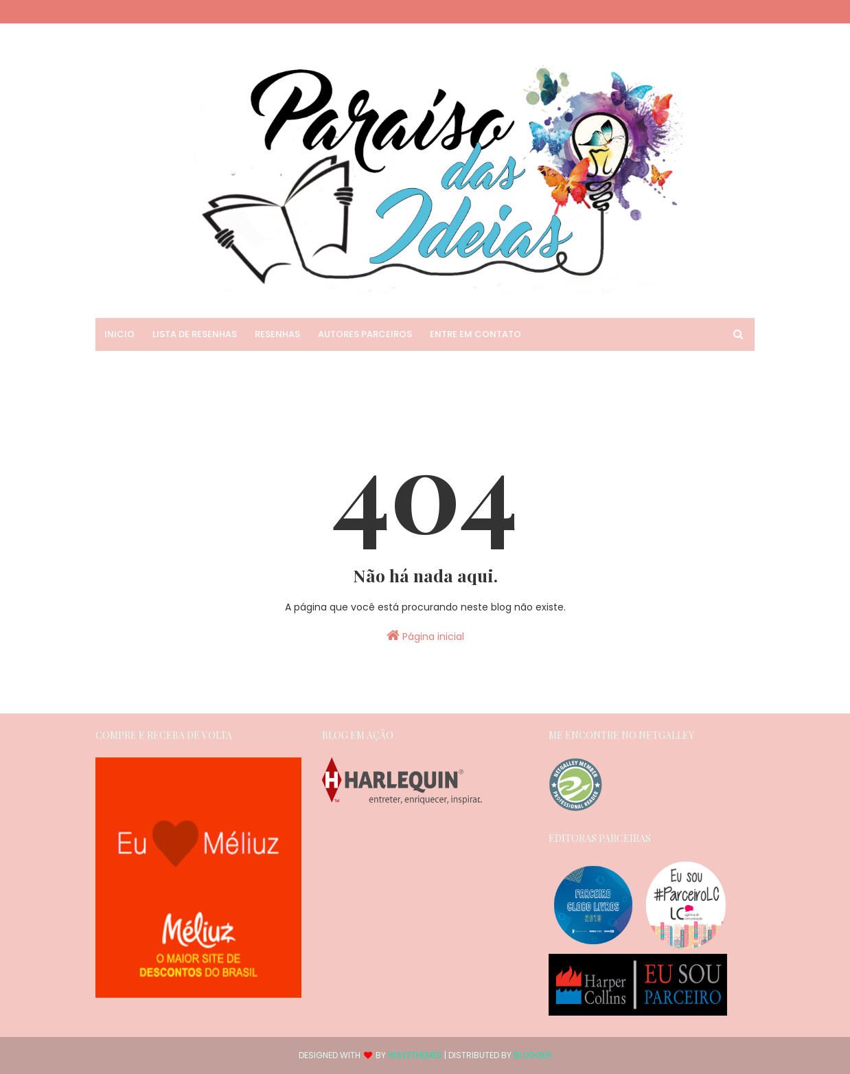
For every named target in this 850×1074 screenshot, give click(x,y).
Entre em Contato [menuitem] (475, 334)
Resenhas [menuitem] (277, 334)
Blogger (533, 1055)
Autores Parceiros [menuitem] (365, 334)
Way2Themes (415, 1055)
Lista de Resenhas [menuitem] (194, 334)
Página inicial (425, 635)
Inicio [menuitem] (119, 334)
